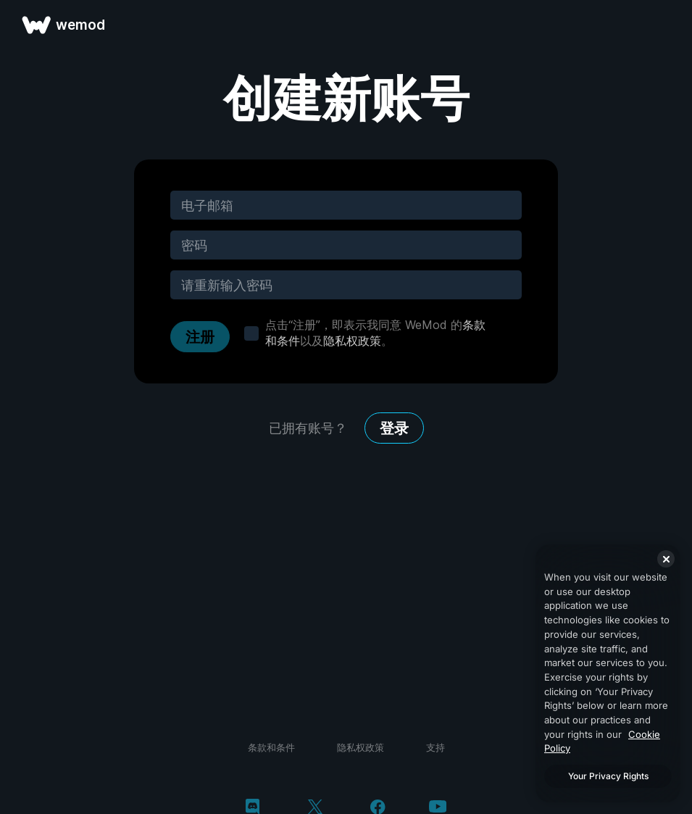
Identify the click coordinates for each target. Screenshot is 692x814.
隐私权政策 (352, 340)
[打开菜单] (664, 24)
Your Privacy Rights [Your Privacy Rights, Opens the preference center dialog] (608, 776)
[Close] (666, 559)
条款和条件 (271, 747)
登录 (394, 428)
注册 (199, 337)
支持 (435, 747)
